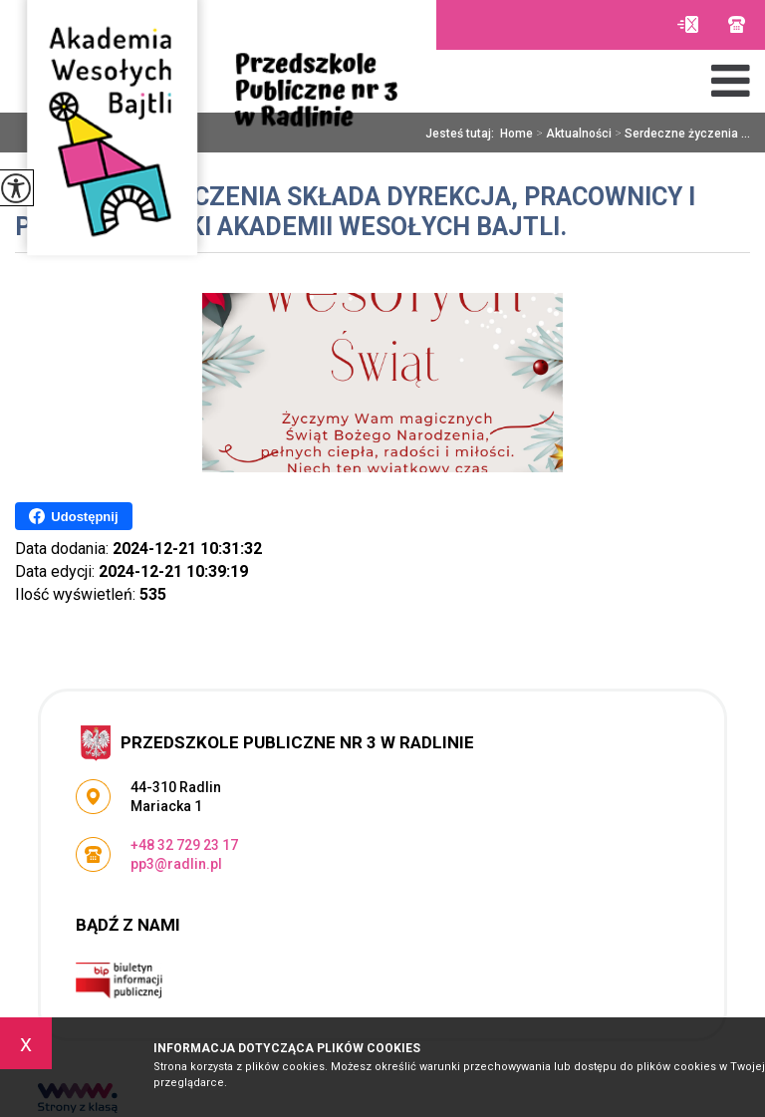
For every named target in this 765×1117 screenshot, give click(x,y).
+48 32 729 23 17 (736, 24)
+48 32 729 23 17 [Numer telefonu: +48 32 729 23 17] (184, 845)
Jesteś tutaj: (462, 134)
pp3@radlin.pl (687, 24)
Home (516, 134)
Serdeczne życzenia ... (681, 134)
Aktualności (572, 134)
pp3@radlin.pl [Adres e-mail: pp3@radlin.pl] (176, 864)
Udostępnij (73, 516)
